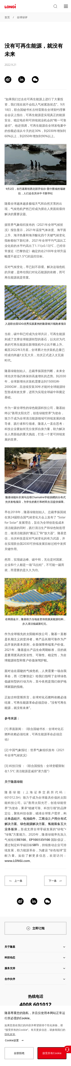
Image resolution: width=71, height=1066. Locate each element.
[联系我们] (67, 1049)
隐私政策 (10, 1034)
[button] (55, 6)
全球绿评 (22, 17)
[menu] (66, 6)
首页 (7, 17)
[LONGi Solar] (10, 6)
